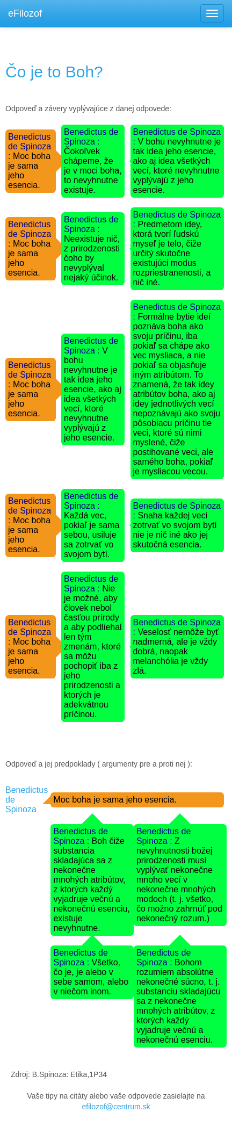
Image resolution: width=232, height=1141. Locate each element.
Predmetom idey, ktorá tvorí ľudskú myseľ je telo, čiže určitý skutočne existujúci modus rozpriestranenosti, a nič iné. (172, 253)
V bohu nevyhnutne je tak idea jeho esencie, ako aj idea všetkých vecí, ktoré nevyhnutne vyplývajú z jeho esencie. (177, 165)
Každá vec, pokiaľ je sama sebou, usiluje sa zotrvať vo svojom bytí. (91, 535)
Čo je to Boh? (54, 72)
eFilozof (25, 13)
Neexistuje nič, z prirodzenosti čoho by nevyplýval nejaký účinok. (92, 258)
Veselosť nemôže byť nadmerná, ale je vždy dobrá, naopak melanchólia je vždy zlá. (176, 651)
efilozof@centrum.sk (116, 1106)
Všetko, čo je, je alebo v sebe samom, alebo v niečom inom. (90, 977)
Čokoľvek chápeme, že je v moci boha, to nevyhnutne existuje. (93, 170)
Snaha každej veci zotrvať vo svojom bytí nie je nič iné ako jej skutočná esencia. (175, 530)
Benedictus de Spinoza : (29, 146)
